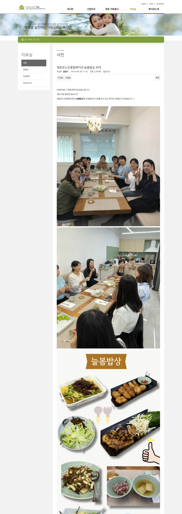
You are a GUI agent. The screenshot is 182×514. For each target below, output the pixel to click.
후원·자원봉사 (112, 9)
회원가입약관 (41, 496)
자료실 (133, 9)
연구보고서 (27, 83)
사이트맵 (53, 496)
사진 (25, 63)
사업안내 (91, 9)
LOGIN (143, 4)
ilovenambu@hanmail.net (141, 501)
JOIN (151, 4)
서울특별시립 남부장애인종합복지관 (35, 491)
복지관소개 (153, 9)
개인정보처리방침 (25, 496)
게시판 (70, 9)
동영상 (25, 70)
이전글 (60, 78)
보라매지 (26, 76)
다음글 (68, 78)
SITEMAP (160, 4)
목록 (157, 78)
